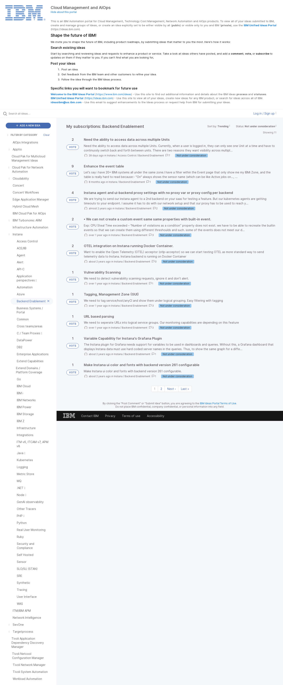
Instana (111, 155)
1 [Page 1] (154, 389)
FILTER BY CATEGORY (22, 134)
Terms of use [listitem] (131, 416)
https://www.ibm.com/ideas (113, 94)
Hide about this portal (64, 12)
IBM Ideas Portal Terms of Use (218, 403)
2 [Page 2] (161, 389)
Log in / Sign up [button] (264, 113)
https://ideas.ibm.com (99, 98)
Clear (46, 134)
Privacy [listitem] (110, 416)
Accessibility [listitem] (155, 416)
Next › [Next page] (171, 389)
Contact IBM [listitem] (90, 416)
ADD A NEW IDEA (28, 125)
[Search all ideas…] (33, 113)
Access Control (127, 155)
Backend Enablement (151, 155)
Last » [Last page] (185, 389)
